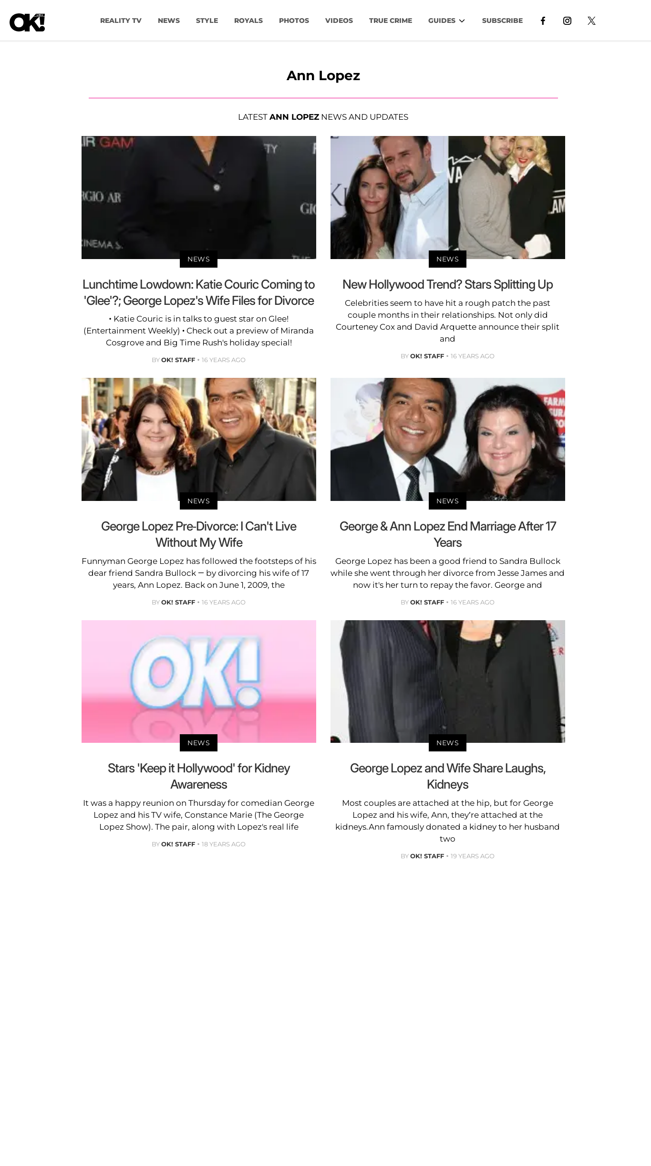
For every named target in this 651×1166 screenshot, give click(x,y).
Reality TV (121, 20)
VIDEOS (339, 20)
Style (207, 20)
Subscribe (502, 20)
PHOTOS (294, 20)
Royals (248, 20)
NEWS (169, 20)
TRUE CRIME (390, 20)
